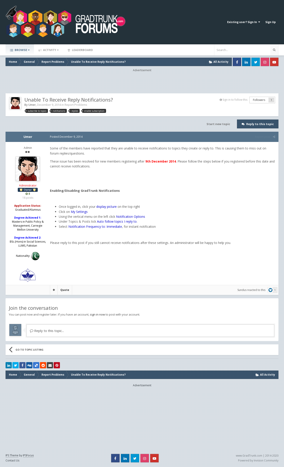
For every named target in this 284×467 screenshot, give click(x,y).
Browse (22, 50)
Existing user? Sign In (243, 22)
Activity (50, 50)
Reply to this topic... (47, 330)
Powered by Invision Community (258, 460)
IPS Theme (12, 455)
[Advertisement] (142, 82)
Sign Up (270, 22)
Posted (66, 137)
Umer (32, 105)
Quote (64, 290)
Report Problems (76, 105)
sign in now (97, 314)
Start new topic (218, 124)
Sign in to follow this (235, 100)
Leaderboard (82, 50)
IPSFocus (28, 455)
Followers (259, 100)
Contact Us (12, 460)
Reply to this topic (260, 124)
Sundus (242, 290)
